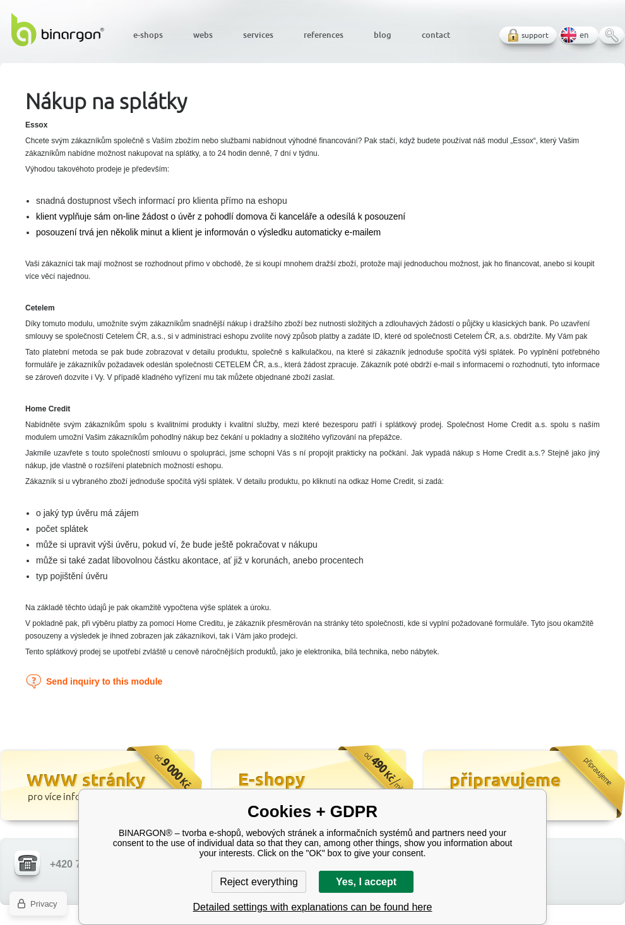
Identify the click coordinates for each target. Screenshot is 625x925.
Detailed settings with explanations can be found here (312, 907)
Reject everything (259, 881)
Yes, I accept (366, 881)
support (535, 35)
